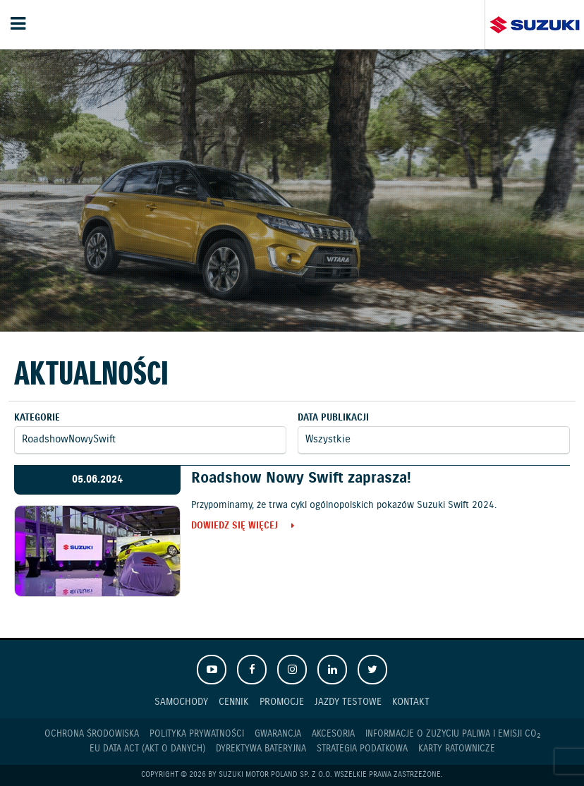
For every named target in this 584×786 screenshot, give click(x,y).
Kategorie (37, 418)
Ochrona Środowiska (91, 734)
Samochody (181, 701)
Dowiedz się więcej (234, 526)
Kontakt (411, 701)
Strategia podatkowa (362, 749)
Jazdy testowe (348, 701)
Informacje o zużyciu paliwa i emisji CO (452, 734)
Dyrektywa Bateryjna (261, 749)
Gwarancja (278, 734)
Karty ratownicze (456, 749)
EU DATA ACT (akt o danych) (147, 749)
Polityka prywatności (197, 734)
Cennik (234, 701)
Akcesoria (333, 734)
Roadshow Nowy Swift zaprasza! (301, 478)
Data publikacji (333, 418)
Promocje (282, 701)
